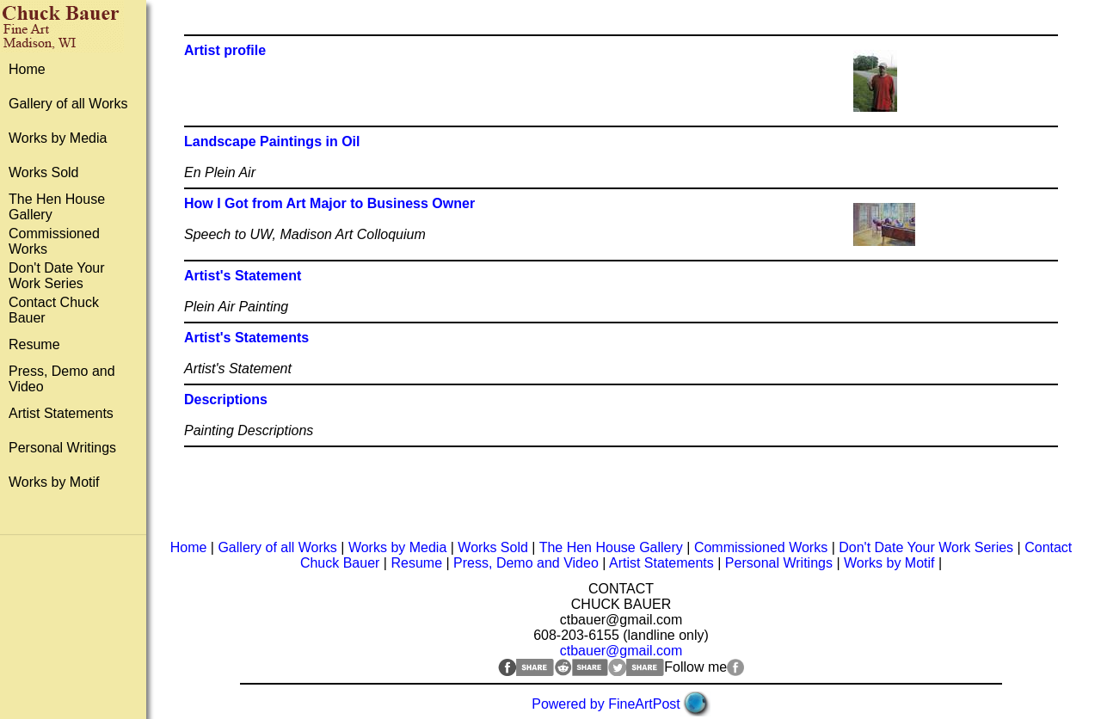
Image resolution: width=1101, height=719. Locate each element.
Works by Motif (54, 482)
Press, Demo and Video (526, 563)
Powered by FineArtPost (606, 704)
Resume (34, 344)
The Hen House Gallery (611, 547)
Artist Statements (61, 413)
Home (27, 69)
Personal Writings (62, 447)
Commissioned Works (760, 547)
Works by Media (58, 138)
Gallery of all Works (68, 103)
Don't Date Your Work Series (57, 276)
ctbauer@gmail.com (621, 650)
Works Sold (44, 172)
